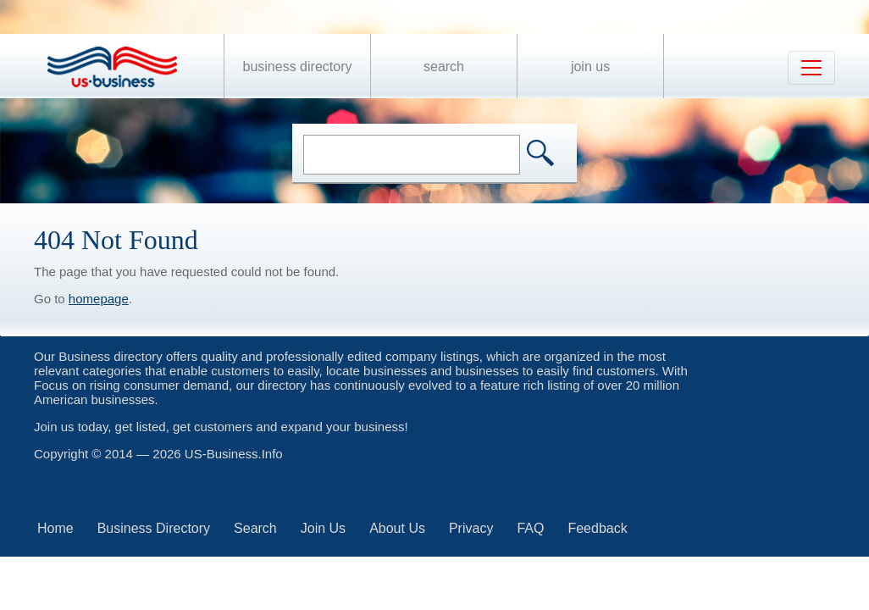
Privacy (471, 528)
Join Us (590, 66)
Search (443, 66)
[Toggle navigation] (811, 68)
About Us (397, 528)
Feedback (597, 528)
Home (55, 528)
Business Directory (297, 66)
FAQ (530, 528)
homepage (99, 298)
